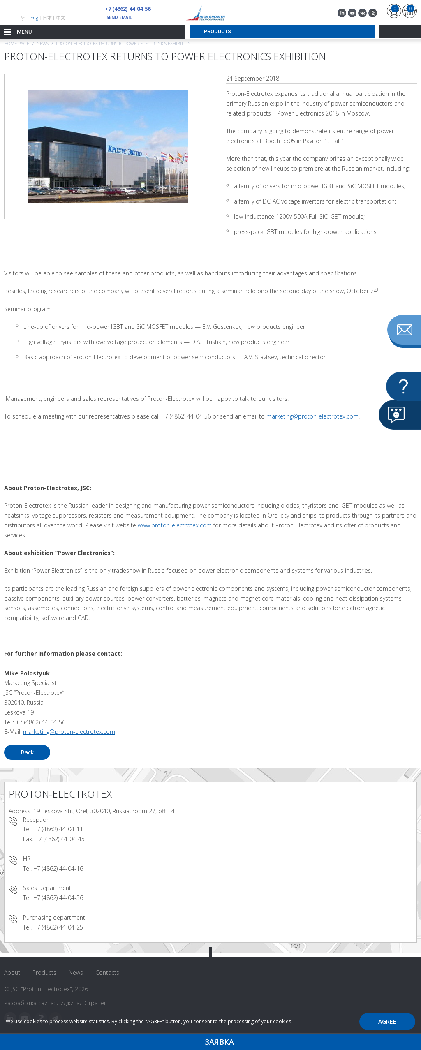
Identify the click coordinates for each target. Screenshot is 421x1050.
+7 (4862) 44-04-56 (127, 8)
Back (27, 752)
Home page (16, 43)
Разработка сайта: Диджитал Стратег (55, 1003)
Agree (387, 1021)
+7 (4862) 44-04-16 (58, 868)
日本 (47, 17)
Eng (34, 17)
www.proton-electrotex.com (175, 525)
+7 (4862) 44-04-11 (58, 829)
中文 (60, 17)
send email (119, 17)
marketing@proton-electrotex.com (312, 416)
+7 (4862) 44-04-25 (58, 927)
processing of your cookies (259, 1021)
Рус (22, 17)
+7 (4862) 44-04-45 (60, 839)
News (43, 43)
